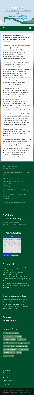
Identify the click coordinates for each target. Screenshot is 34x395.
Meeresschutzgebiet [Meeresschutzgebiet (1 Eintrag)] (21, 346)
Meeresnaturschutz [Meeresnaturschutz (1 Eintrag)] (9, 346)
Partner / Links (7, 380)
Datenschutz (7, 373)
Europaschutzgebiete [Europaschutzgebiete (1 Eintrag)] (9, 339)
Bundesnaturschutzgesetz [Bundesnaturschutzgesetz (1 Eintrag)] (11, 333)
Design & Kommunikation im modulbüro (21, 392)
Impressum (6, 371)
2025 (5, 252)
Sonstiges (6, 255)
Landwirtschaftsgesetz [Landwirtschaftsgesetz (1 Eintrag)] (10, 343)
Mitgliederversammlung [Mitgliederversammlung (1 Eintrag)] (10, 349)
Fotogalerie (6, 378)
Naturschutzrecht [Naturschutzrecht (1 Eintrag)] (23, 349)
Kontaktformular (7, 205)
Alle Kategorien (14, 255)
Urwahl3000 (28, 390)
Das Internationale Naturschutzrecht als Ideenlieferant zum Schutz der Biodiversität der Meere (16, 285)
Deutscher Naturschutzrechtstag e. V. (17, 10)
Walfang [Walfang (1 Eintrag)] (19, 352)
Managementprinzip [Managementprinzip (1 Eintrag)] (23, 343)
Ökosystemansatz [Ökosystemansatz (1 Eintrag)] (8, 356)
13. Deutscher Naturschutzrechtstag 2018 (15, 276)
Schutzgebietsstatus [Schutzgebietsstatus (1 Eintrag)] (9, 352)
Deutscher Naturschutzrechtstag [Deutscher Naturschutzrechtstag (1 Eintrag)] (12, 336)
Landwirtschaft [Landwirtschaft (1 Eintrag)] (22, 339)
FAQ (4, 382)
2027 (18, 252)
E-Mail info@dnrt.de (8, 198)
